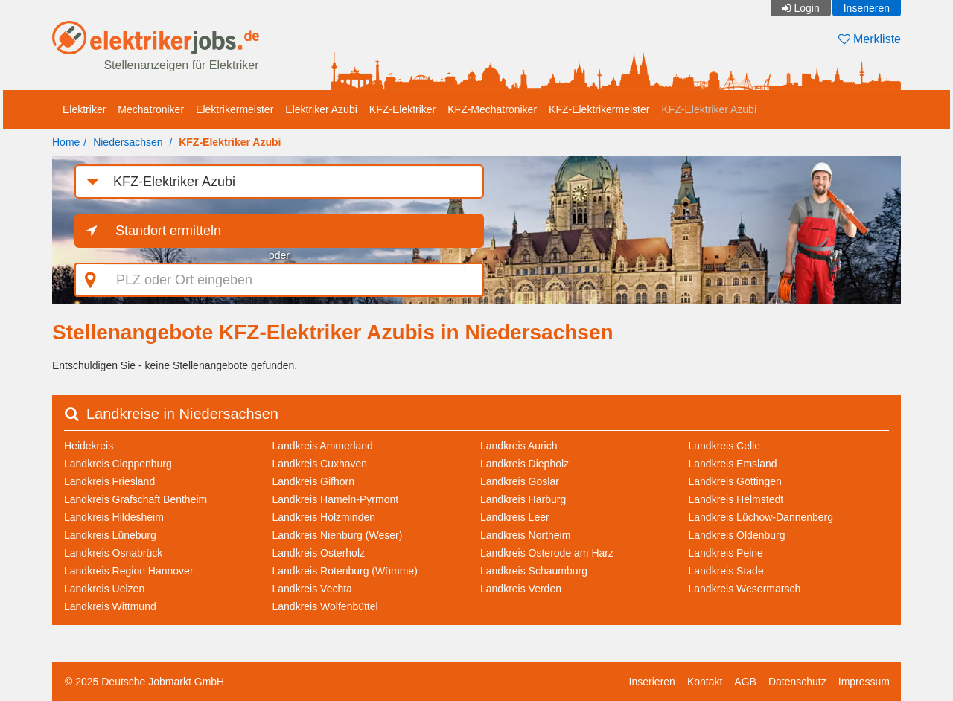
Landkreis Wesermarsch (745, 589)
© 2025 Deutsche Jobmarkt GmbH (144, 682)
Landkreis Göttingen (735, 481)
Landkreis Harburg (523, 499)
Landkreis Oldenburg (737, 535)
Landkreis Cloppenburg (118, 464)
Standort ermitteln (168, 230)
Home (66, 142)
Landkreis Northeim (525, 535)
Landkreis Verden (520, 589)
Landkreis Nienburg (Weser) (337, 535)
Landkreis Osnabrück (113, 553)
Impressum (864, 682)
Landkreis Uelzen (104, 589)
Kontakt (704, 682)
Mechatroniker (151, 109)
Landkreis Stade (726, 571)
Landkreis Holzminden (324, 517)
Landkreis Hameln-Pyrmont (335, 499)
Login (806, 8)
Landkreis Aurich (519, 446)
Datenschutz (797, 682)
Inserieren (867, 8)
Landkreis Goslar (519, 481)
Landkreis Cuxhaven (320, 464)
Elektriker (84, 109)
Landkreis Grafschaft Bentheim (135, 499)
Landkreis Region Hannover (129, 571)
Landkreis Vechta (312, 589)
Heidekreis (88, 446)
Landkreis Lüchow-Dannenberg (761, 517)
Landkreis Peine (726, 553)
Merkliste (869, 39)
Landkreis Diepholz (524, 464)
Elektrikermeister (234, 109)
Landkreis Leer (514, 517)
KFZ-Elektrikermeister (599, 109)
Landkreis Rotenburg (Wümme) (345, 571)
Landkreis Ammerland (322, 446)
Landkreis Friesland (109, 481)
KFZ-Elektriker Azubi (708, 109)
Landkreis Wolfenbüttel (325, 606)
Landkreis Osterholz (319, 553)
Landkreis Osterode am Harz (546, 553)
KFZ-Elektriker (402, 109)
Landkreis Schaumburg (533, 571)
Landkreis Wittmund (110, 606)
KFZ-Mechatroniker (492, 109)
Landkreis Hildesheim (114, 517)
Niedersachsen (127, 142)
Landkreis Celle (725, 446)
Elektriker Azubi (321, 109)
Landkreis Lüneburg (110, 535)
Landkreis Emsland (733, 464)
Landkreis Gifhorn (313, 481)
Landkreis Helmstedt (736, 499)
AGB (745, 682)
